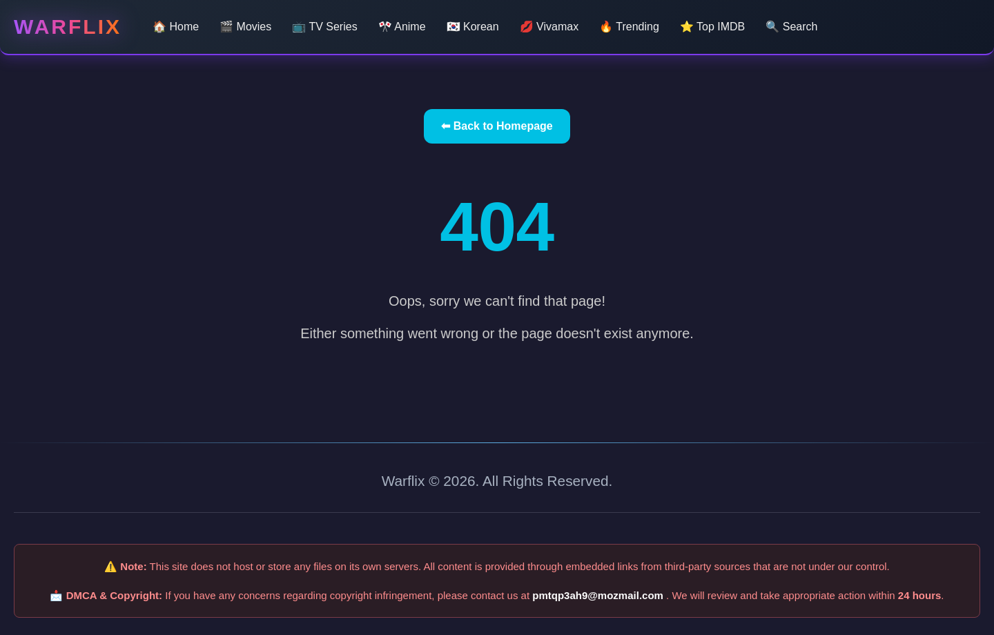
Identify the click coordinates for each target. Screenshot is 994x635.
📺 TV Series (324, 26)
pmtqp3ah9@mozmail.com (599, 595)
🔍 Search (791, 26)
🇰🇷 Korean (473, 26)
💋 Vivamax (549, 26)
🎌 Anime (402, 26)
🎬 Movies (245, 26)
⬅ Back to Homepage (496, 126)
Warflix (67, 26)
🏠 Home (176, 26)
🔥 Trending (629, 26)
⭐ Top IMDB (712, 26)
